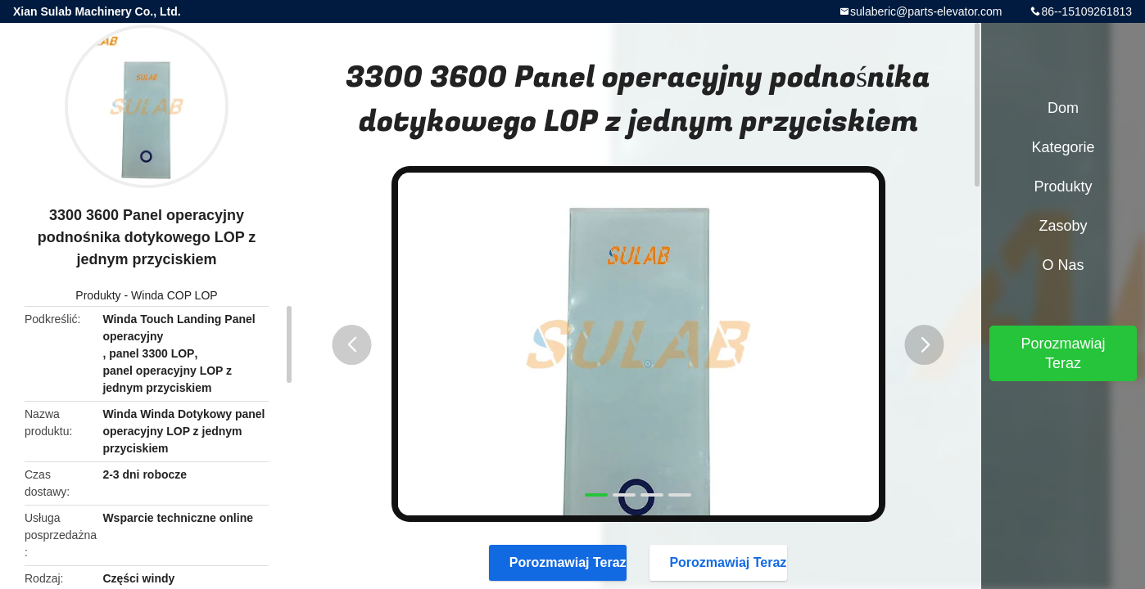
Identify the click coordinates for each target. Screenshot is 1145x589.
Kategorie (1062, 147)
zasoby (1063, 226)
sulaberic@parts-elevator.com (926, 11)
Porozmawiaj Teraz (560, 562)
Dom (1063, 108)
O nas (1063, 265)
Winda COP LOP (174, 295)
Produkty (97, 295)
